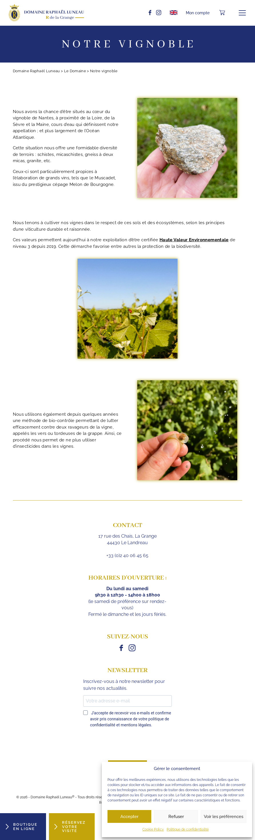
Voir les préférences (223, 816)
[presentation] (126, 745)
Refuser (176, 816)
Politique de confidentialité (188, 829)
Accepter (129, 816)
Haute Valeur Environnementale (194, 239)
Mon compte (197, 13)
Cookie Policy (153, 829)
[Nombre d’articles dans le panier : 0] (222, 12)
